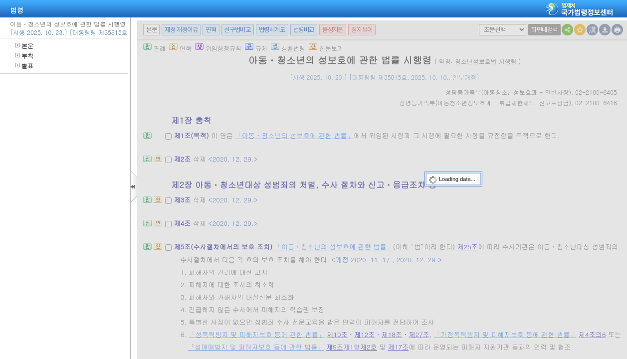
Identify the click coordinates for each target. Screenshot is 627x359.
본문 (24, 45)
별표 (24, 65)
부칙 (24, 55)
